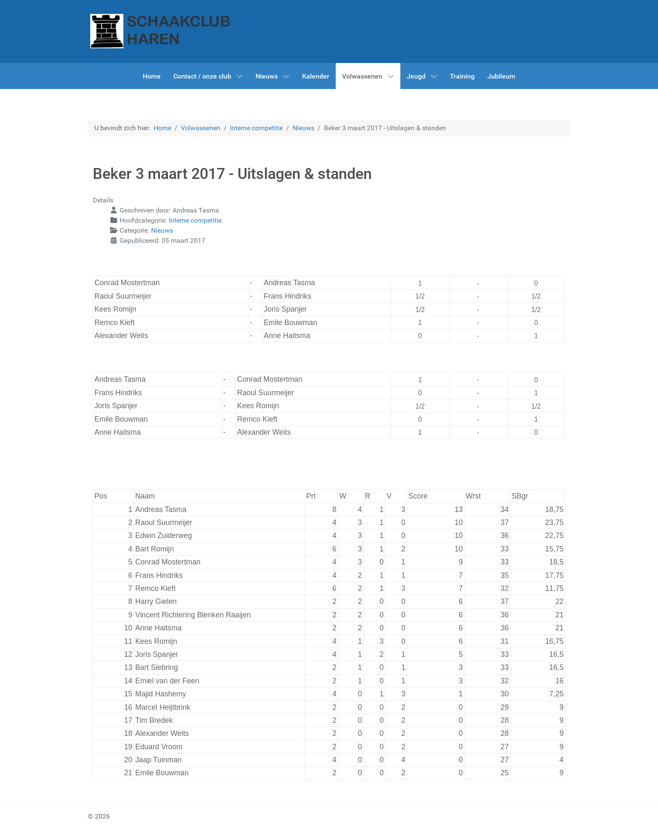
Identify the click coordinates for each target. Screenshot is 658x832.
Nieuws (162, 230)
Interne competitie (195, 220)
